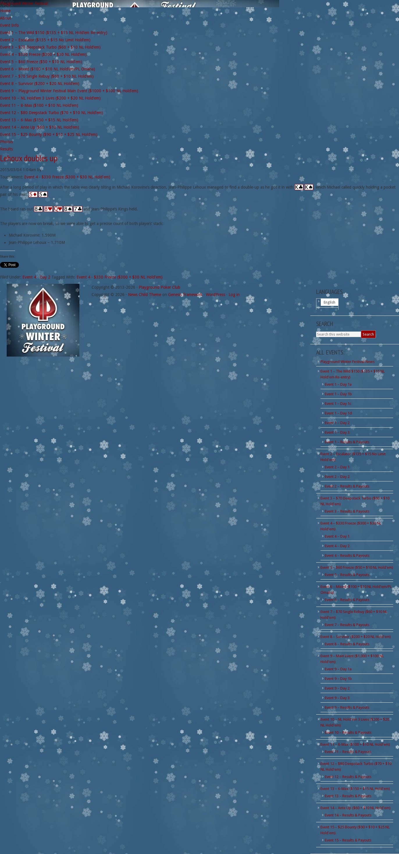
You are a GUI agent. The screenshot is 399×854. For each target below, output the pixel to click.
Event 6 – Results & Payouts (347, 600)
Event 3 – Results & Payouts (347, 511)
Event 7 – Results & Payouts (347, 625)
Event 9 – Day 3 (337, 698)
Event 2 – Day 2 (337, 476)
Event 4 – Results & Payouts (347, 555)
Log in (234, 294)
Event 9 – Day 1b (338, 678)
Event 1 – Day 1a (338, 384)
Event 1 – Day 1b (338, 394)
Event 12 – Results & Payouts (348, 777)
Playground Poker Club (159, 287)
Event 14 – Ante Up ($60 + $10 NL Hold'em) (355, 808)
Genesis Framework (185, 294)
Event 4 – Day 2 (337, 546)
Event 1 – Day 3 (337, 432)
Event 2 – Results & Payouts (347, 486)
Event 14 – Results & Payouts (348, 815)
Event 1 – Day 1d (338, 413)
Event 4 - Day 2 (36, 277)
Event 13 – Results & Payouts (348, 796)
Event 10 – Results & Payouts (348, 732)
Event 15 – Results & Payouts (348, 840)
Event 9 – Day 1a (338, 669)
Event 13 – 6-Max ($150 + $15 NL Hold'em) (355, 788)
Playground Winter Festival (24, 3)
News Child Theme (144, 294)
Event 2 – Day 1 (337, 467)
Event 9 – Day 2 (337, 688)
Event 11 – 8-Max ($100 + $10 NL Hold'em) (355, 744)
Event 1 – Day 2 (337, 423)
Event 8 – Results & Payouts (347, 644)
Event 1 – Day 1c (338, 403)
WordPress (215, 294)
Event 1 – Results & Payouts (347, 442)
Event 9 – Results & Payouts (347, 707)
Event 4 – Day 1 (337, 536)
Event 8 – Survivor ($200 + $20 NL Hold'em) (355, 637)
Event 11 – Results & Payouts (348, 752)
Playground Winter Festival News (347, 361)
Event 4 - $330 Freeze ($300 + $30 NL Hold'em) (67, 177)
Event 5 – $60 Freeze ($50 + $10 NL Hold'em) (356, 567)
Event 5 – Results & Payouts (347, 575)
